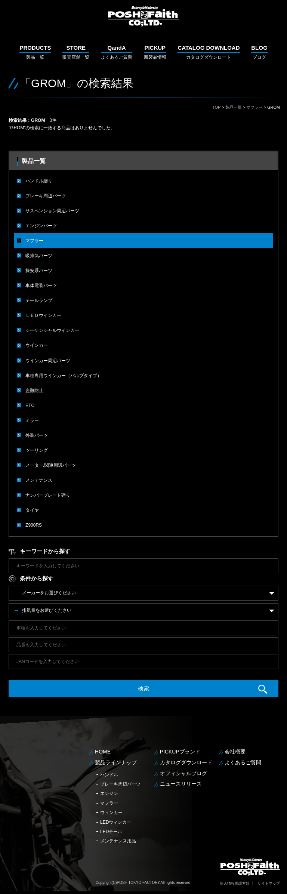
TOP (216, 107)
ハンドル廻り (38, 181)
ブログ (259, 52)
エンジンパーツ (41, 225)
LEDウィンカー (115, 821)
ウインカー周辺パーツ (47, 360)
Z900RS (33, 524)
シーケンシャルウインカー (52, 330)
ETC (29, 405)
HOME (103, 751)
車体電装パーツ (41, 285)
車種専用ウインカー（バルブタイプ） (63, 375)
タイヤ (32, 509)
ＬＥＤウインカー (43, 315)
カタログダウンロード (209, 52)
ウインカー (36, 345)
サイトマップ (268, 883)
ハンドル (109, 774)
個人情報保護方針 (235, 883)
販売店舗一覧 (75, 52)
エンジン (109, 793)
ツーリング (36, 450)
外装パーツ (36, 435)
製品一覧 (35, 52)
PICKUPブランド (180, 751)
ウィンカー (111, 812)
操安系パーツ (38, 270)
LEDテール (111, 831)
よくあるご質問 (116, 52)
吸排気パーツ (38, 255)
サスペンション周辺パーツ (52, 210)
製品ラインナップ (116, 762)
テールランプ (38, 300)
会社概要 (235, 751)
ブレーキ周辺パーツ (45, 195)
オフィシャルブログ (183, 773)
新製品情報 (155, 52)
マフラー (254, 107)
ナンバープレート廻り (47, 494)
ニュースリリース (181, 783)
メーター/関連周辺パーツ (50, 465)
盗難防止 (34, 390)
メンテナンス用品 (118, 840)
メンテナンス (38, 480)
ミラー (32, 420)
